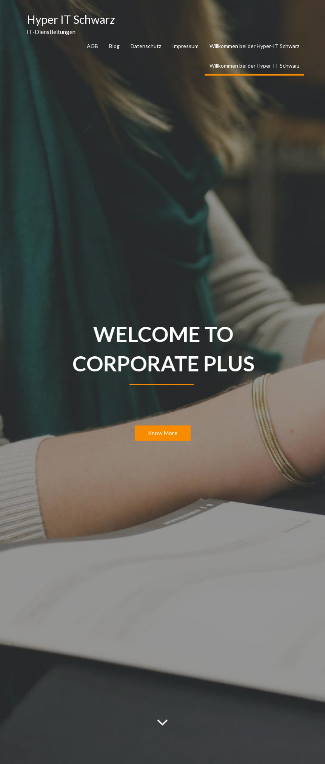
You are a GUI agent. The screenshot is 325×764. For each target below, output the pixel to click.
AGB (92, 46)
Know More (162, 433)
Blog (114, 46)
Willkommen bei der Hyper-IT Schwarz (254, 46)
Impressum (185, 46)
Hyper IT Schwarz (71, 19)
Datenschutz (146, 46)
